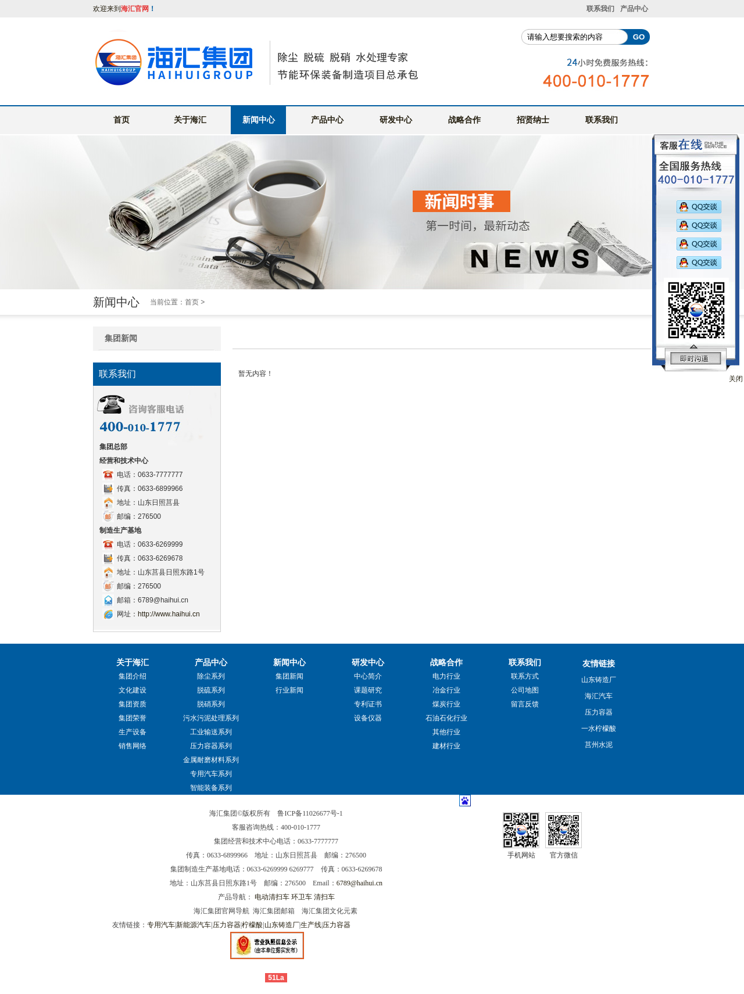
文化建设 (132, 690)
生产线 (311, 925)
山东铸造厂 (598, 680)
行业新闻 (289, 690)
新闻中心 (258, 119)
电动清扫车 (272, 897)
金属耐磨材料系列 (211, 760)
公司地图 (525, 690)
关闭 (736, 379)
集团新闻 (121, 338)
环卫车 (301, 897)
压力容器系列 (211, 746)
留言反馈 (525, 704)
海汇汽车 (599, 696)
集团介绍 (132, 676)
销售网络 (132, 746)
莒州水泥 (599, 745)
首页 (121, 119)
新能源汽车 (193, 925)
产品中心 (634, 9)
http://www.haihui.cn (169, 614)
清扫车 (324, 897)
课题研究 (368, 690)
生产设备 (132, 732)
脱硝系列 (211, 704)
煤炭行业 (446, 704)
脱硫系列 (211, 690)
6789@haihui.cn (359, 883)
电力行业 (446, 676)
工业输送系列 (211, 732)
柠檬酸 (252, 925)
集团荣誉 (132, 718)
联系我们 (600, 9)
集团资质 (132, 704)
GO (639, 37)
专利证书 (368, 704)
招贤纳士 (533, 119)
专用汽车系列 (211, 774)
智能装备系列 (211, 788)
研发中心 (396, 119)
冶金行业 (446, 690)
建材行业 (446, 746)
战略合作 (464, 119)
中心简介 (368, 676)
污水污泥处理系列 (211, 718)
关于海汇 (190, 119)
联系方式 (525, 676)
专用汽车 (161, 925)
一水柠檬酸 (598, 728)
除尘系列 (211, 676)
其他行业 (446, 732)
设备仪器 (368, 718)
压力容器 (599, 712)
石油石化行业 (446, 718)
